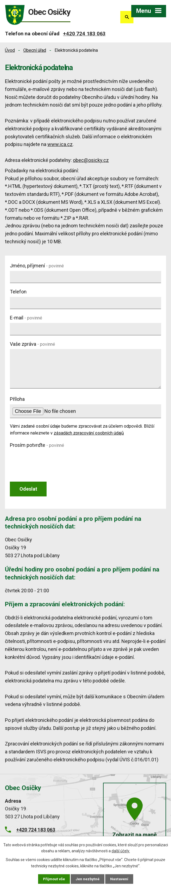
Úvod (10, 50)
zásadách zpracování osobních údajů (89, 433)
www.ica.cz (60, 144)
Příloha (17, 399)
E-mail (26, 318)
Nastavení (119, 879)
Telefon (18, 292)
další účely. (121, 850)
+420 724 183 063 (84, 33)
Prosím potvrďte (37, 445)
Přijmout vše (53, 879)
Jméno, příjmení (37, 265)
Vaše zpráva (32, 344)
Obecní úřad (34, 50)
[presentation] (51, 461)
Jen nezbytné (88, 879)
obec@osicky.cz (91, 160)
